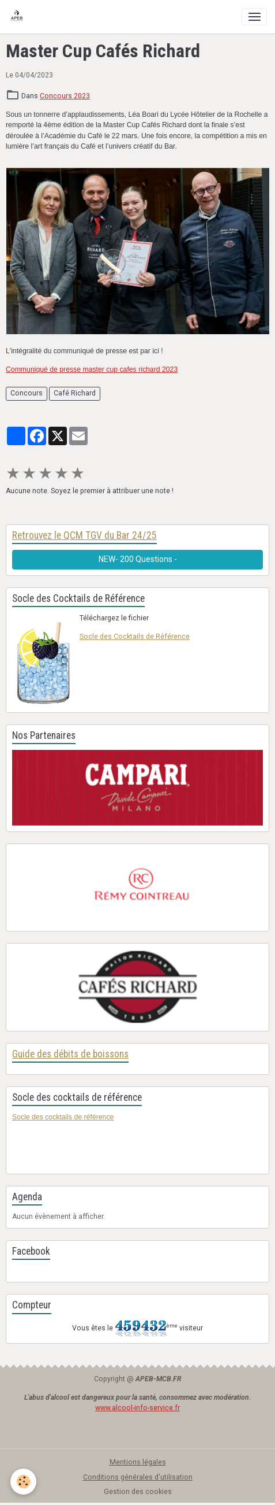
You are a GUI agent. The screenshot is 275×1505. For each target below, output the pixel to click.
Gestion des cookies (138, 1492)
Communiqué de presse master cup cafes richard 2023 (92, 369)
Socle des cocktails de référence (63, 1117)
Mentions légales (138, 1462)
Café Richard (75, 393)
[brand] (18, 16)
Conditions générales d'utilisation (138, 1477)
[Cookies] (23, 1482)
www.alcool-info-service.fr (137, 1408)
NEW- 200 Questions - (138, 559)
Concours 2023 (65, 96)
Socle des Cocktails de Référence (135, 637)
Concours (26, 393)
